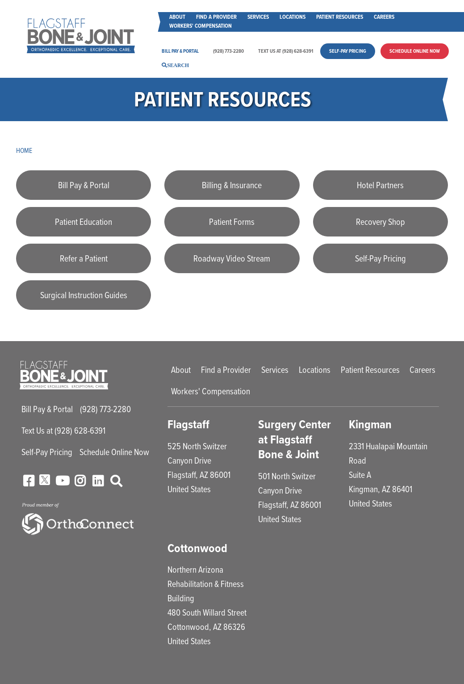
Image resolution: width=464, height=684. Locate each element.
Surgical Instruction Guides (83, 295)
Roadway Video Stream (231, 258)
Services (258, 17)
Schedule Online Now (414, 51)
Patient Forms (232, 221)
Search (178, 65)
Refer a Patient (84, 258)
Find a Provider (216, 17)
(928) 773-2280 (228, 51)
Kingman (370, 424)
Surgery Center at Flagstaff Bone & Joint (294, 439)
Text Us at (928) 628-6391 (285, 51)
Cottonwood (197, 548)
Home (24, 150)
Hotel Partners (380, 185)
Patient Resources (339, 17)
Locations (292, 17)
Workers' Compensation (200, 25)
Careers (384, 17)
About (177, 17)
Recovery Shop (380, 221)
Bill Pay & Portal (180, 51)
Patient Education (83, 221)
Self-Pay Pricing (347, 51)
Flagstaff (188, 424)
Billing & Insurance (232, 185)
